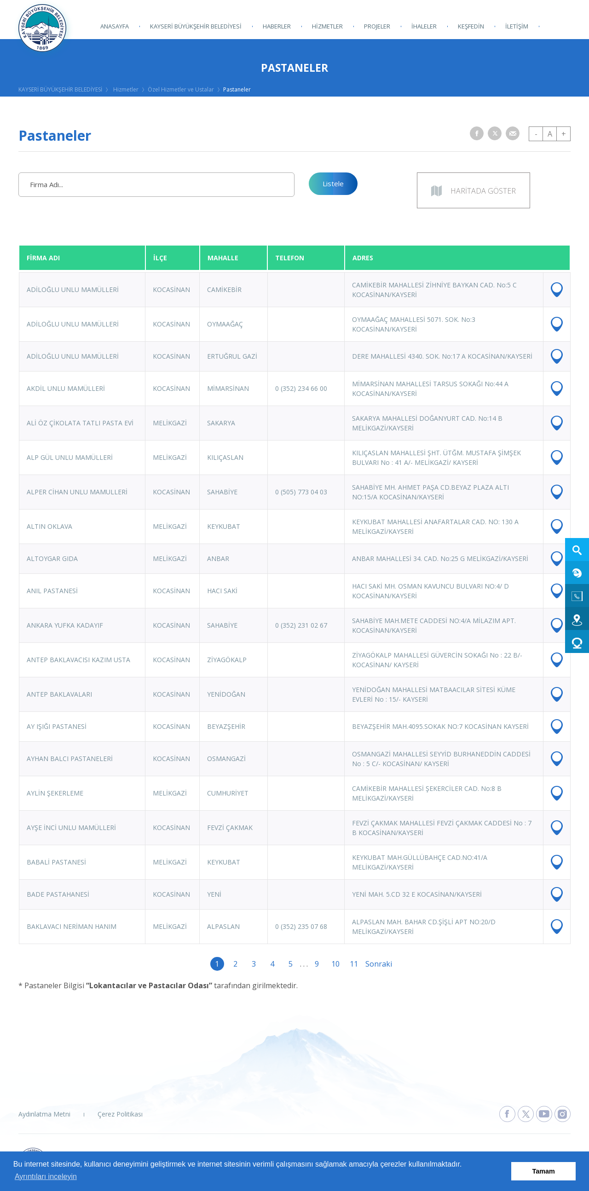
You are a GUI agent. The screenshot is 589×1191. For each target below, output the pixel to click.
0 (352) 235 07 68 (301, 926)
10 (335, 964)
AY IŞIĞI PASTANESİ (57, 726)
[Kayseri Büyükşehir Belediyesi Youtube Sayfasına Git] (544, 1114)
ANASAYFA (114, 26)
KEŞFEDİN (471, 26)
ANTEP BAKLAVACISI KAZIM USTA (78, 659)
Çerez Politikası (120, 1114)
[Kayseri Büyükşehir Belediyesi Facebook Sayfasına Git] (507, 1114)
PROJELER (377, 26)
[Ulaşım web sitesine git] (577, 618)
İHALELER (424, 26)
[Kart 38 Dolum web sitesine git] (577, 641)
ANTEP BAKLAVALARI (59, 694)
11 (354, 964)
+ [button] (563, 134)
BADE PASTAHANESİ (58, 894)
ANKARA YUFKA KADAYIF (65, 625)
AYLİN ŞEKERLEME (55, 793)
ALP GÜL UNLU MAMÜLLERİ (70, 457)
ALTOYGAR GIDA (52, 558)
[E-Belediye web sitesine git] (577, 572)
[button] (477, 133)
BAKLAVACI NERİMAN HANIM (71, 926)
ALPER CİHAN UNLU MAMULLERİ (77, 491)
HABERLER (277, 26)
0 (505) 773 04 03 (301, 491)
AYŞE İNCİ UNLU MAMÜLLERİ (71, 827)
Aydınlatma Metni (44, 1114)
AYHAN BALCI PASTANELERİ (70, 758)
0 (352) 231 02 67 (301, 625)
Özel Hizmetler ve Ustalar (181, 89)
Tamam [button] (543, 1171)
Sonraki (372, 964)
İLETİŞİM (516, 26)
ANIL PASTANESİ (52, 590)
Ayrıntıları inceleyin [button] (46, 1176)
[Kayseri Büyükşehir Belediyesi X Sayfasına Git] (526, 1114)
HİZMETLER (327, 26)
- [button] (536, 134)
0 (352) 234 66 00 (301, 388)
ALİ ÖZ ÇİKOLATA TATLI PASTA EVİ (80, 422)
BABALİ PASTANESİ (56, 862)
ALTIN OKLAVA (49, 526)
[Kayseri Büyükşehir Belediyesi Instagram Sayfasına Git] (562, 1114)
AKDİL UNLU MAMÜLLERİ (66, 388)
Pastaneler (237, 89)
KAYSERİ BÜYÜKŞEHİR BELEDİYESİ (196, 26)
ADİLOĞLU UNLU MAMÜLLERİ (73, 289)
